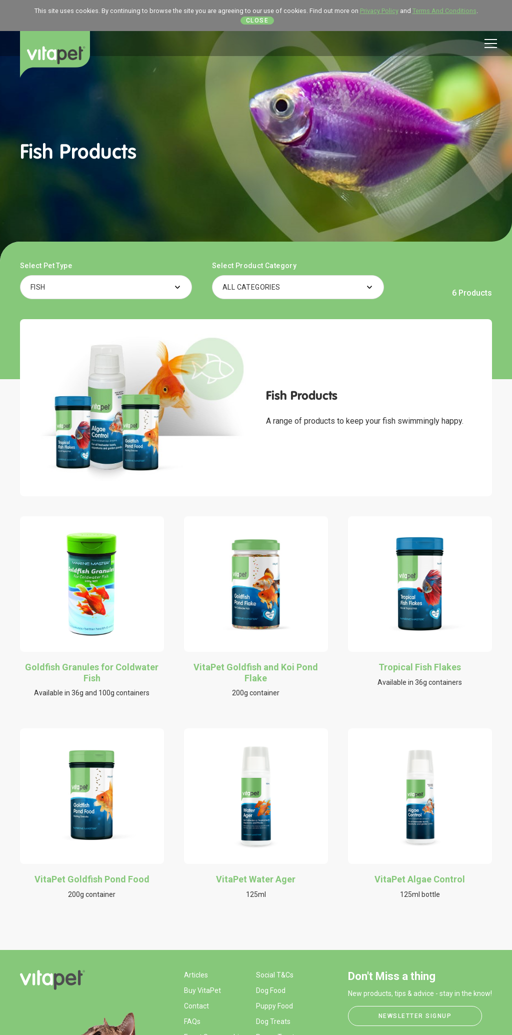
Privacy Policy (379, 11)
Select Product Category (254, 266)
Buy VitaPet (202, 990)
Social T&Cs (275, 975)
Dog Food (271, 990)
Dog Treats (273, 1021)
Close (257, 20)
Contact (196, 1006)
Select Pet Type (46, 266)
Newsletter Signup (415, 1015)
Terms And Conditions (444, 11)
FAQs (192, 1021)
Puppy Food (274, 1006)
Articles (196, 975)
